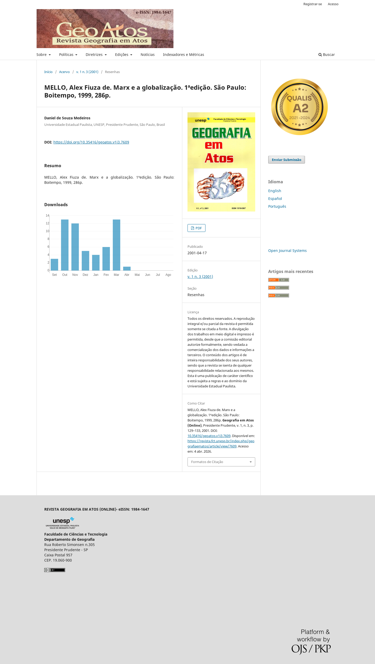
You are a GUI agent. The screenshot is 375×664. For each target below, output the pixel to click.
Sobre (42, 54)
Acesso (333, 4)
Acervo (64, 71)
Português (277, 206)
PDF (198, 228)
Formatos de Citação (207, 461)
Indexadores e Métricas (183, 54)
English (274, 190)
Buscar (326, 54)
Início (48, 71)
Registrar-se (312, 4)
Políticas (66, 54)
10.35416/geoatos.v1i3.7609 (209, 435)
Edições (122, 54)
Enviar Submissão (286, 159)
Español (275, 198)
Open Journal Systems (287, 250)
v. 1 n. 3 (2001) (87, 71)
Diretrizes (95, 54)
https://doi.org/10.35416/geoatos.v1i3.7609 (91, 142)
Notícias (148, 54)
